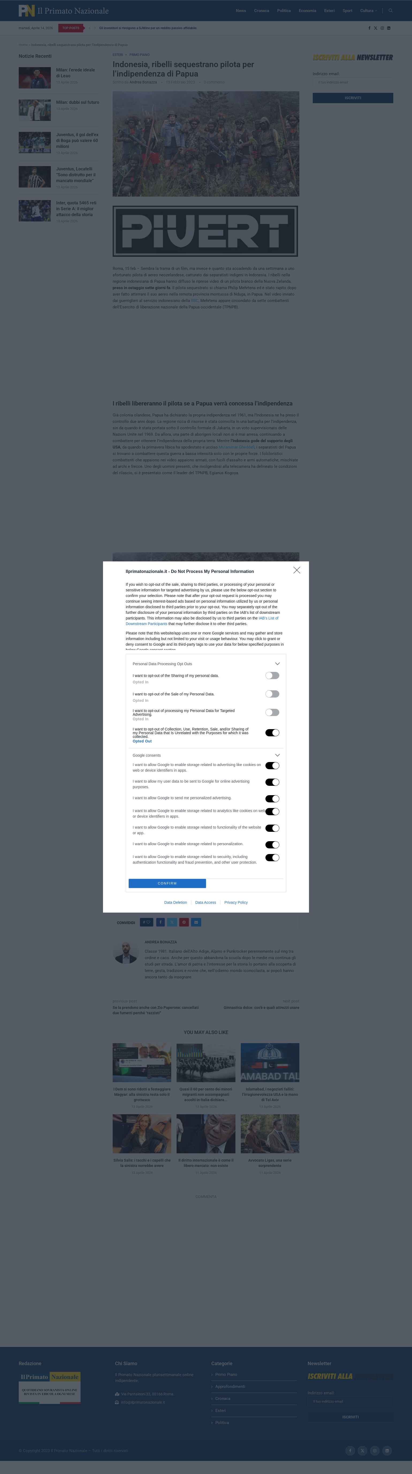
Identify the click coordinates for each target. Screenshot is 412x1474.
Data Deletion (175, 902)
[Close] (298, 572)
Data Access (205, 902)
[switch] (272, 675)
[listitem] (206, 664)
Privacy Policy (236, 902)
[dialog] (206, 737)
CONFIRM (167, 883)
